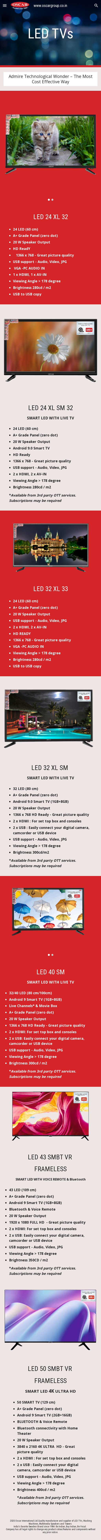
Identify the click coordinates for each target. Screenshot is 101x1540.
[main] (51, 33)
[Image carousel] (51, 148)
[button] (4, 5)
